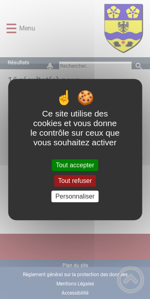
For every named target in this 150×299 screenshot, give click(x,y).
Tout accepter (75, 165)
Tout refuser (75, 180)
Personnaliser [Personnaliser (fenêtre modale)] (75, 196)
